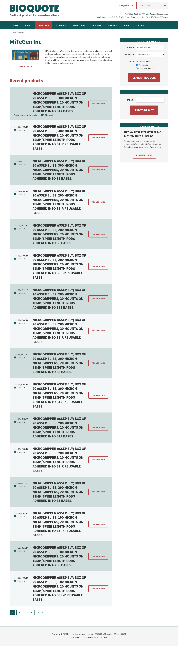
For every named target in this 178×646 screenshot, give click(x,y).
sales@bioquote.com (159, 14)
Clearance (61, 25)
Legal (105, 637)
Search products (144, 77)
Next (40, 612)
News (126, 25)
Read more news (144, 155)
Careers (112, 25)
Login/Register (125, 5)
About (28, 25)
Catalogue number (145, 68)
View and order (98, 104)
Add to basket (144, 110)
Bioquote (34, 10)
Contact (140, 25)
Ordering (96, 25)
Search (130, 47)
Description (142, 65)
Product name (143, 61)
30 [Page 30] (31, 612)
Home (15, 25)
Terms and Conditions (79, 637)
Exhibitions (79, 25)
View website (25, 66)
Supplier (129, 54)
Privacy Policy (96, 637)
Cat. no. (130, 100)
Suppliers (44, 25)
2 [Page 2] (19, 612)
